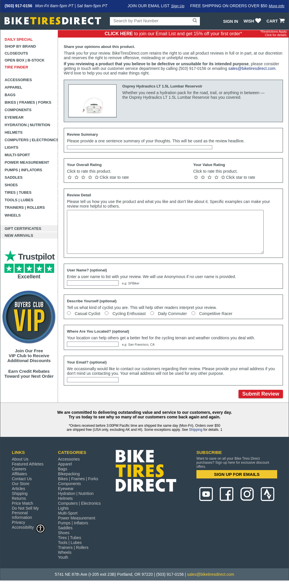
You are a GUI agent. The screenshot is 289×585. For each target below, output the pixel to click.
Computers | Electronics (31, 140)
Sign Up (177, 6)
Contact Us (22, 478)
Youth (63, 557)
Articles (18, 488)
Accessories (18, 80)
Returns (19, 498)
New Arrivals (19, 235)
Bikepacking (69, 474)
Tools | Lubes (19, 200)
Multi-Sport (17, 155)
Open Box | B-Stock (24, 60)
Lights (11, 147)
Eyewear (14, 117)
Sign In (230, 21)
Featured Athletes (28, 464)
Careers (19, 469)
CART (276, 21)
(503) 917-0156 (18, 5)
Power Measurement (27, 162)
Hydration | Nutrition (27, 125)
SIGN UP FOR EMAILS (237, 474)
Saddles (13, 177)
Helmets (13, 132)
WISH (253, 21)
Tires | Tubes (18, 192)
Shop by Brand (20, 46)
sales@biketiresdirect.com (251, 68)
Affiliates (19, 474)
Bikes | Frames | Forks (28, 102)
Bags (10, 95)
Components (18, 110)
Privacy (18, 522)
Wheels (13, 215)
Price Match (22, 503)
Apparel (13, 87)
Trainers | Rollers (25, 207)
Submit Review (260, 394)
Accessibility (28, 527)
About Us (20, 459)
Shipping (195, 430)
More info (276, 6)
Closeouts (16, 53)
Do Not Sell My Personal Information (25, 513)
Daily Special (19, 39)
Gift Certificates (23, 228)
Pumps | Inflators (23, 170)
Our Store (20, 483)
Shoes (11, 185)
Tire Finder (16, 67)
